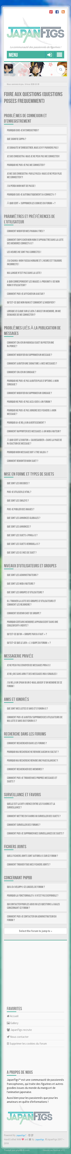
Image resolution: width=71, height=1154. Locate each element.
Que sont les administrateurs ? (22, 575)
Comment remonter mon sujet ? (22, 461)
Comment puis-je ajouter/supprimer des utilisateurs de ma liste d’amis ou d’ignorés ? (34, 719)
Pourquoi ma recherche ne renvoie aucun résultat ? (33, 752)
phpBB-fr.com (23, 1150)
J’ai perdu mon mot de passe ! (21, 186)
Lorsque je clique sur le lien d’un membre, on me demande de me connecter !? (34, 313)
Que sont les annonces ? (19, 527)
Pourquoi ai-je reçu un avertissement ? (26, 423)
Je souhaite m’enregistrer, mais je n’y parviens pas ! (33, 148)
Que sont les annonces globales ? (23, 518)
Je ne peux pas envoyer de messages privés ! (29, 665)
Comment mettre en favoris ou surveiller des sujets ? (34, 816)
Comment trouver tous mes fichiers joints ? (28, 864)
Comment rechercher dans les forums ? (27, 743)
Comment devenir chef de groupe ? (24, 613)
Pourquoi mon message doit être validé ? (27, 452)
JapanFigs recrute (19, 1030)
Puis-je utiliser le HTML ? (19, 492)
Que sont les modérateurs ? (21, 584)
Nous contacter (18, 1037)
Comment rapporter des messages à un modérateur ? (34, 431)
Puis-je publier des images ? (20, 509)
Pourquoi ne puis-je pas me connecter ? (26, 165)
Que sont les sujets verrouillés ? (23, 544)
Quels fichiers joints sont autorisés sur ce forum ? (32, 856)
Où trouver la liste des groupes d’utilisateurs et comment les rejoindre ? (31, 602)
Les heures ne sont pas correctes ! (24, 252)
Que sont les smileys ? (18, 501)
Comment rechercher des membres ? (25, 769)
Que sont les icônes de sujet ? (22, 552)
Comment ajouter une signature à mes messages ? (32, 363)
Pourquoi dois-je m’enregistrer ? (23, 130)
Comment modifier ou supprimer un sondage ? (29, 393)
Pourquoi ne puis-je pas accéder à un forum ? (29, 402)
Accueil (12, 1016)
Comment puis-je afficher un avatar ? (26, 294)
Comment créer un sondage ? (21, 372)
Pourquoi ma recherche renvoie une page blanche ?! (32, 760)
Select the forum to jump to (35, 931)
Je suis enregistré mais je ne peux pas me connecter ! (33, 156)
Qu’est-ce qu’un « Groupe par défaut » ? (27, 634)
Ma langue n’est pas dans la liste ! (24, 273)
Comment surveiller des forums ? (23, 825)
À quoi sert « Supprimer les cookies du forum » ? (31, 203)
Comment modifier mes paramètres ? (25, 231)
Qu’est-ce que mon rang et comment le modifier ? (31, 302)
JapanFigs (39, 1139)
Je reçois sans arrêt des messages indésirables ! (32, 674)
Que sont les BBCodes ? (18, 483)
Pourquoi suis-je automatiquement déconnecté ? (31, 194)
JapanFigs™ (21, 1135)
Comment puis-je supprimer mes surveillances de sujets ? (35, 833)
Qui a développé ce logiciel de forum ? (26, 887)
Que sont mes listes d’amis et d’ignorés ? (27, 708)
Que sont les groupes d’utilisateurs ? (25, 592)
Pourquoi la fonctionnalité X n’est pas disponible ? (32, 895)
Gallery (12, 1023)
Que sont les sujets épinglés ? (22, 535)
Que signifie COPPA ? (16, 139)
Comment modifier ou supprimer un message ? (29, 355)
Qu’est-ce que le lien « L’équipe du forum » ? (29, 643)
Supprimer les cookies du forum (27, 1043)
